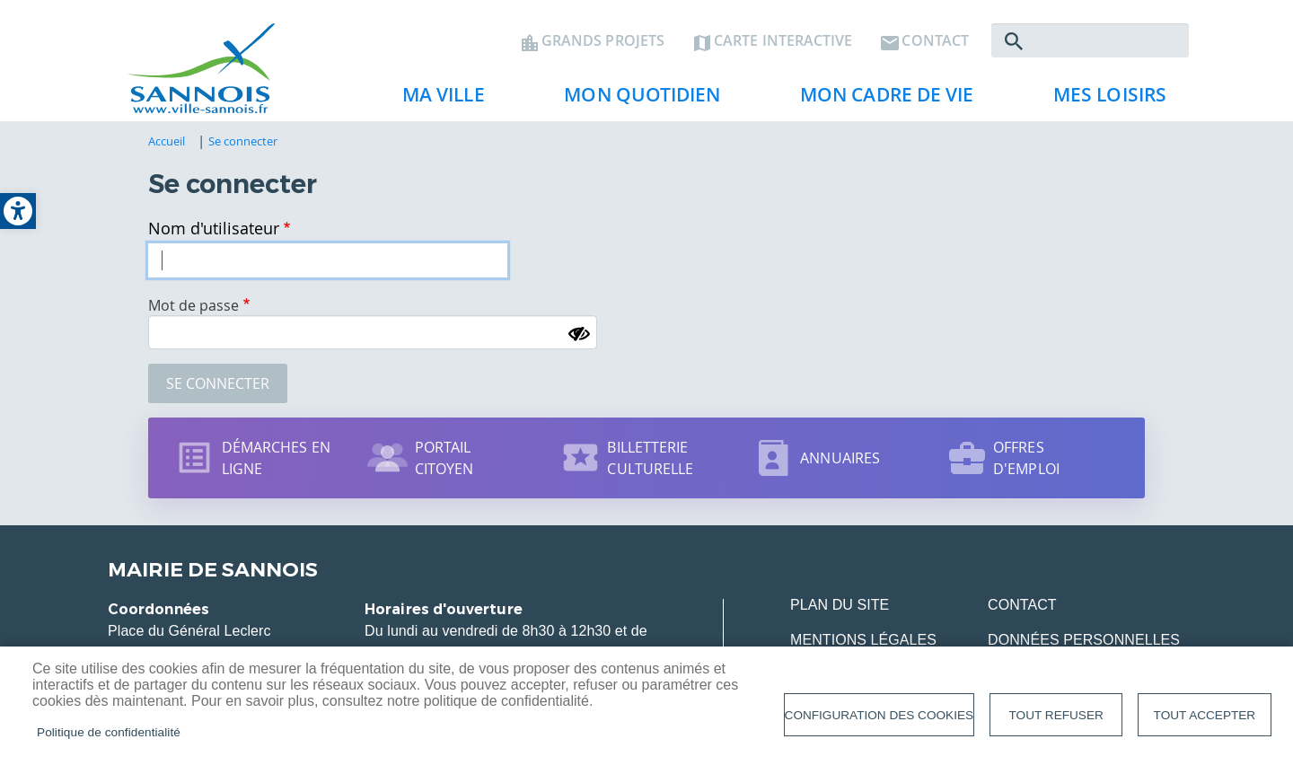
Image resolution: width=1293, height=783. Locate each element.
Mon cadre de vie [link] (880, 100)
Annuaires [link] (840, 458)
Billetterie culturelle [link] (650, 458)
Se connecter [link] (243, 141)
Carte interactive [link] (783, 41)
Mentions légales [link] (863, 639)
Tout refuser (1056, 715)
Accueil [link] (167, 141)
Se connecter (217, 383)
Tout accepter (1205, 715)
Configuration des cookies (879, 715)
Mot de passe (193, 305)
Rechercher (1014, 41)
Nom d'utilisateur (213, 228)
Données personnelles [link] (1084, 639)
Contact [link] (935, 41)
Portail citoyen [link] (444, 458)
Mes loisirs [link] (1102, 100)
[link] (18, 211)
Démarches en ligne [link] (276, 458)
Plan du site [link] (839, 604)
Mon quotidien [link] (635, 100)
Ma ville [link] (436, 100)
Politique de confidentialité (108, 732)
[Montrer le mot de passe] (579, 334)
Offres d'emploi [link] (1026, 458)
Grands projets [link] (602, 41)
